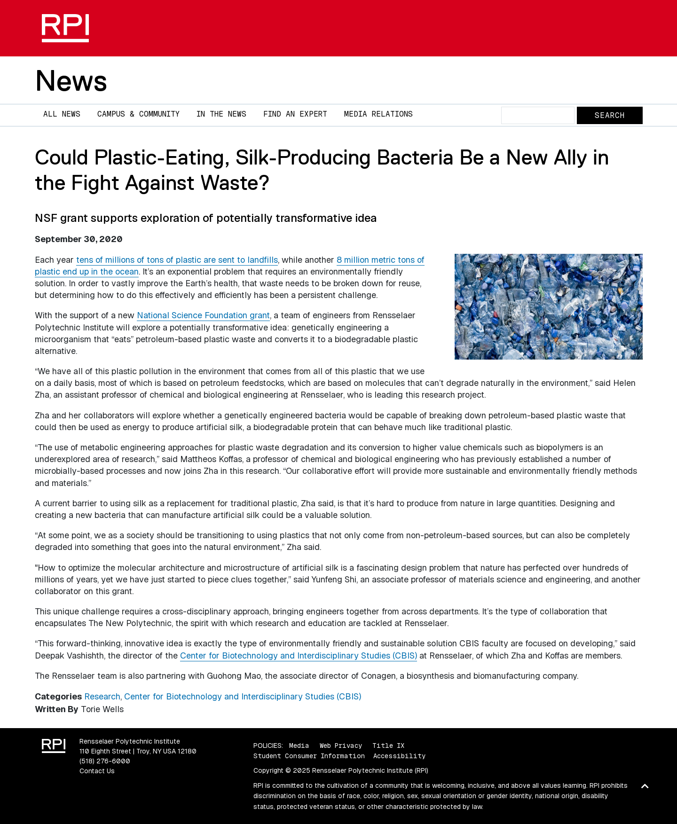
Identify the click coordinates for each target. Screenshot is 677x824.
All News (61, 114)
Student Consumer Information (309, 756)
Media (299, 745)
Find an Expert (295, 114)
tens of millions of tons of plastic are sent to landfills (177, 259)
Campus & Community (138, 114)
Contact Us (97, 771)
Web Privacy (341, 745)
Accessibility (399, 756)
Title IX (388, 745)
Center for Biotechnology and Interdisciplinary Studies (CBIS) (298, 655)
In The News (221, 114)
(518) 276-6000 (104, 761)
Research (102, 696)
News (71, 80)
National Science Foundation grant (203, 315)
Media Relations (378, 114)
